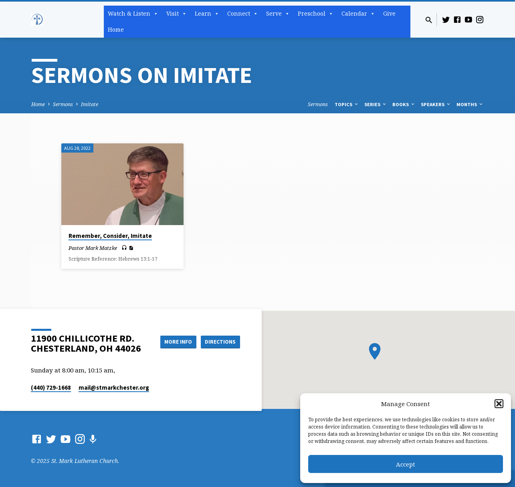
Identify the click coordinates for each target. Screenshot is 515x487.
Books (404, 104)
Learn (207, 14)
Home (116, 29)
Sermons (63, 104)
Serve (278, 14)
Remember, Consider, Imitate (110, 235)
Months (470, 104)
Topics (347, 104)
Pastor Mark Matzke (93, 248)
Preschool (315, 14)
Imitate (89, 104)
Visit (176, 14)
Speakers (436, 104)
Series (375, 104)
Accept (405, 464)
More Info (175, 341)
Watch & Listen (133, 14)
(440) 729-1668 (51, 387)
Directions (219, 341)
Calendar (358, 14)
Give (389, 13)
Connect (242, 14)
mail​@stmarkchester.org (114, 387)
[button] (499, 404)
